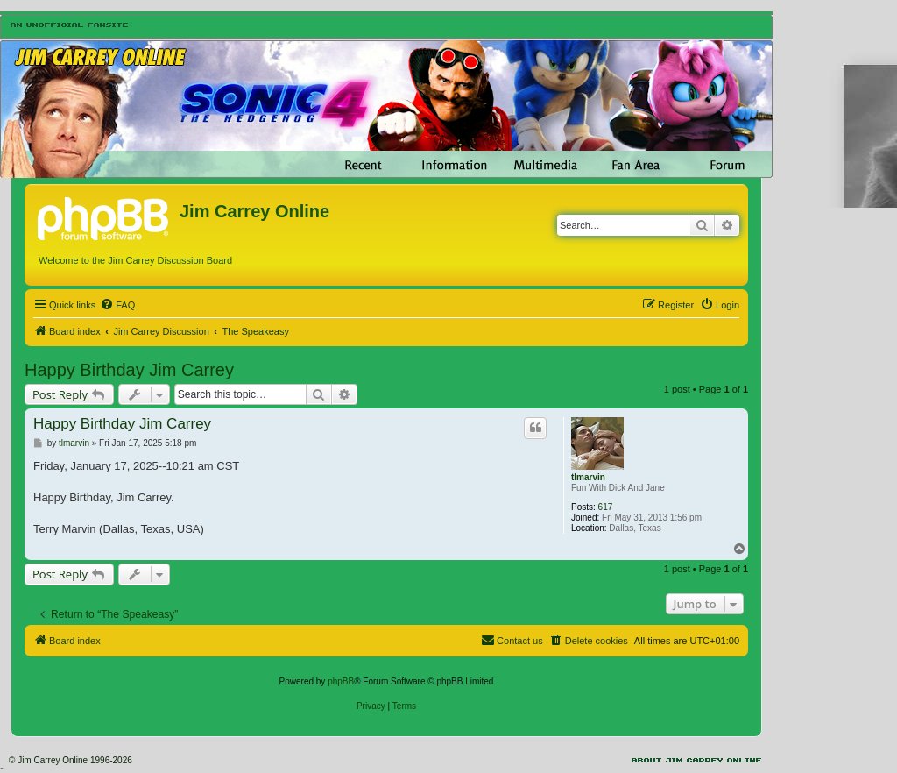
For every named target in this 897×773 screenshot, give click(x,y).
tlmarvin (588, 477)
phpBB (341, 681)
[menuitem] (117, 305)
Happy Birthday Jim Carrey (129, 369)
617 (605, 507)
